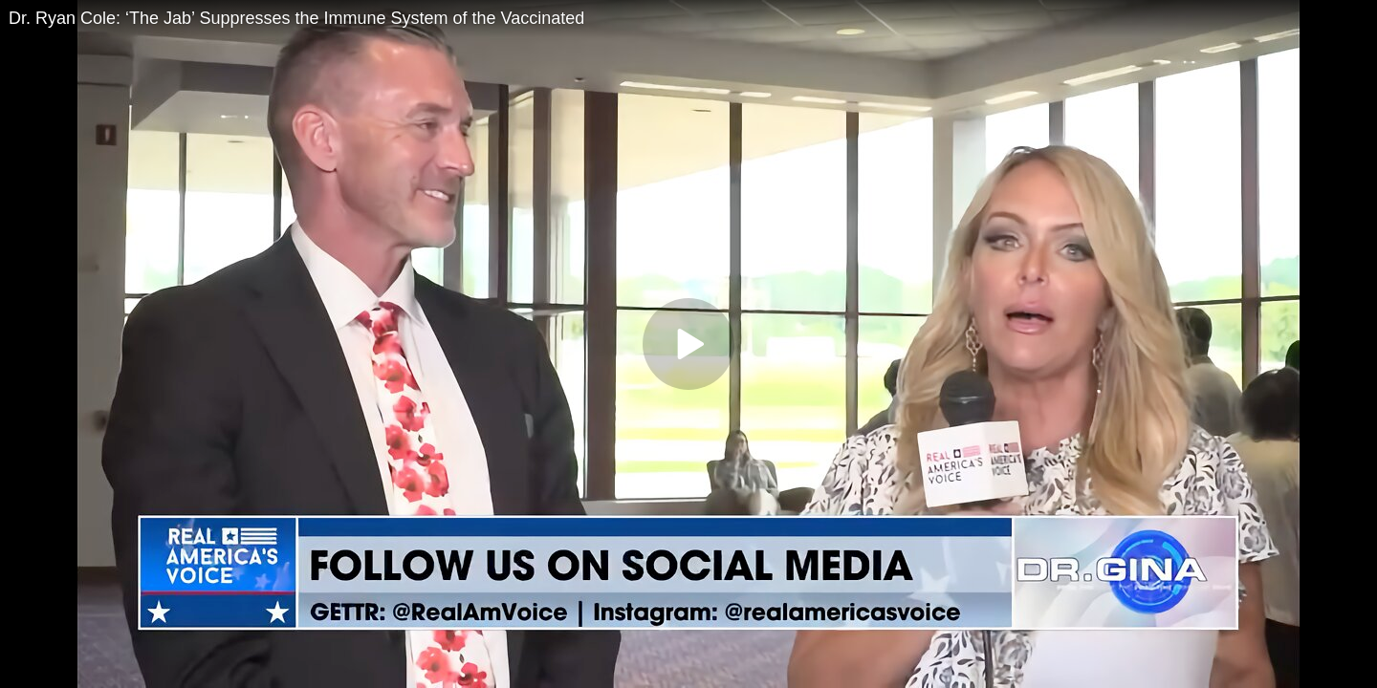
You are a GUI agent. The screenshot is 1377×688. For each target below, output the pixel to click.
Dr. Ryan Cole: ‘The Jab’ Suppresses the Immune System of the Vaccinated (296, 18)
